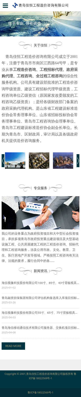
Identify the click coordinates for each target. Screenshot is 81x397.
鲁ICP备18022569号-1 (41, 392)
